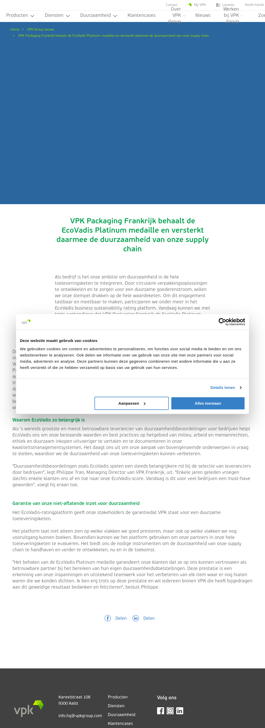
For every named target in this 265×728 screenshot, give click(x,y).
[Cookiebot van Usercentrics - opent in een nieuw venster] (222, 322)
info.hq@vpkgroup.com (80, 716)
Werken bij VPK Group (233, 16)
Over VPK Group (176, 16)
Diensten (57, 15)
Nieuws (202, 15)
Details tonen (222, 387)
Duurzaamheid (98, 15)
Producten (20, 15)
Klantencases (142, 15)
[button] (116, 619)
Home (14, 29)
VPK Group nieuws (40, 29)
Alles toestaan (208, 403)
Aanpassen (132, 403)
